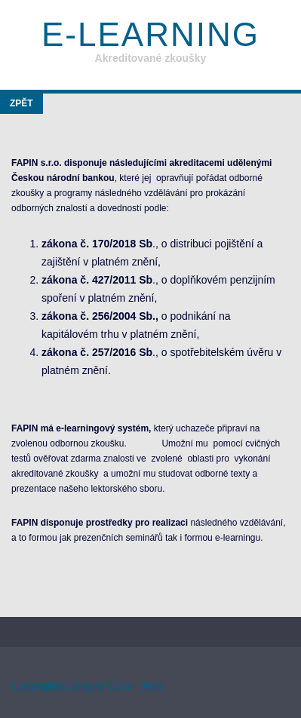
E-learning (150, 34)
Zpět (21, 103)
